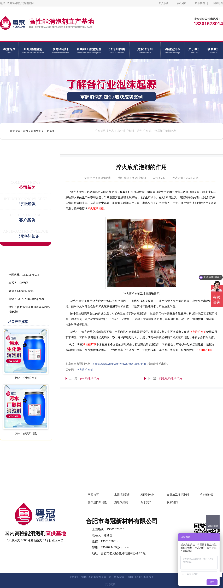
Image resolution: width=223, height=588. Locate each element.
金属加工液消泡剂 (178, 494)
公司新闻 (49, 131)
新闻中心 (36, 131)
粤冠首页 (93, 494)
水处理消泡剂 (122, 494)
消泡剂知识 (121, 502)
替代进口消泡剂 (97, 502)
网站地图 (218, 3)
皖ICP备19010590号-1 (140, 576)
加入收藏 (163, 3)
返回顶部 (213, 526)
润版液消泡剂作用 (170, 378)
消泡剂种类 (206, 494)
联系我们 (200, 3)
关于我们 (145, 502)
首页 (25, 131)
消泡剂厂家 (89, 344)
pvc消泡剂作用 (89, 378)
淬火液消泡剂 (95, 208)
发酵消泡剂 (147, 494)
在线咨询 (181, 3)
